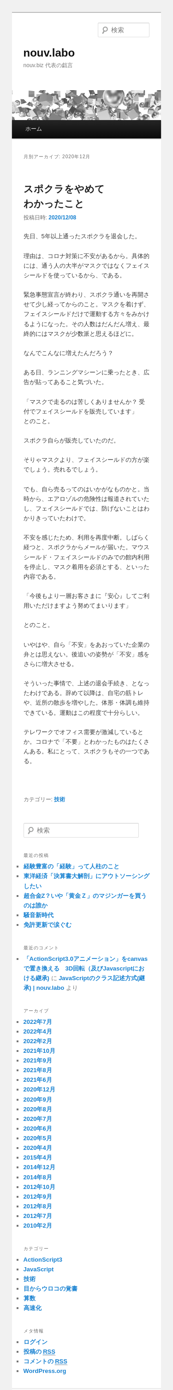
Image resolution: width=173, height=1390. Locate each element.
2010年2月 (38, 1225)
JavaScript (39, 1269)
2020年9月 (38, 1099)
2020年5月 (38, 1138)
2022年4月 (38, 1031)
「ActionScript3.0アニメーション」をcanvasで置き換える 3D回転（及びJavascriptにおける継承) (86, 968)
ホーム (33, 129)
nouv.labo (49, 52)
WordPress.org (45, 1370)
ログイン (36, 1341)
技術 (59, 799)
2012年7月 (38, 1215)
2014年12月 (39, 1167)
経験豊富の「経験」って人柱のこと (71, 866)
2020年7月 (38, 1118)
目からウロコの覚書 (51, 1288)
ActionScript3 (43, 1259)
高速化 (33, 1307)
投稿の (39, 1352)
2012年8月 (38, 1206)
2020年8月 (38, 1109)
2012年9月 (38, 1196)
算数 (30, 1298)
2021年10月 (39, 1050)
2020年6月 (38, 1128)
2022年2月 (38, 1041)
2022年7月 (38, 1021)
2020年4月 (38, 1147)
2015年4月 (38, 1157)
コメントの (45, 1361)
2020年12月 (39, 1089)
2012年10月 (39, 1186)
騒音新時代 (39, 915)
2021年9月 (38, 1060)
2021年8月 (38, 1070)
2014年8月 (38, 1177)
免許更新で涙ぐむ (48, 924)
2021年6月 (38, 1079)
